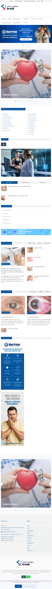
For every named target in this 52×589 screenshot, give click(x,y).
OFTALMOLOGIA (5, 312)
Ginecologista (6, 216)
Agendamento (17, 22)
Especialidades (18, 1)
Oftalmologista (7, 223)
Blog (38, 1)
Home (3, 18)
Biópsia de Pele (38, 247)
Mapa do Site (30, 550)
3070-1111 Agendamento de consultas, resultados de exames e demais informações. (12, 527)
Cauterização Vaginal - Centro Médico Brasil (19, 186)
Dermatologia (7, 264)
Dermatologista (7, 210)
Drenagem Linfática (39, 266)
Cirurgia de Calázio (13, 328)
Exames (40, 18)
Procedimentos (6, 22)
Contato (25, 22)
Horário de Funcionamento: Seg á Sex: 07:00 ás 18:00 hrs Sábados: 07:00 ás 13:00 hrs (7, 538)
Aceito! (18, 586)
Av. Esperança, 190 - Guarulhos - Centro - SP (11, 534)
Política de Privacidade (29, 586)
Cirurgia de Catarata (7, 317)
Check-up (33, 18)
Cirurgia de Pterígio (33, 317)
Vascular (5, 213)
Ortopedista (6, 219)
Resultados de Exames (29, 1)
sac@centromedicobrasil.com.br (8, 531)
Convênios (26, 18)
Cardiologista (13, 95)
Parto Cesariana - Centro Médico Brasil (18, 195)
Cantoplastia (37, 257)
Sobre (11, 1)
